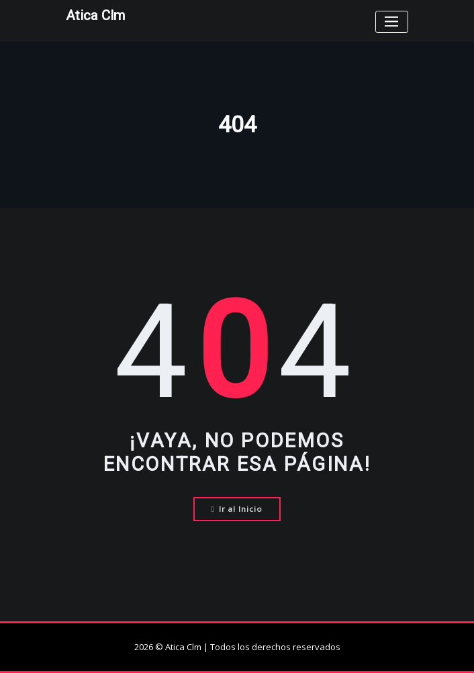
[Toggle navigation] (391, 22)
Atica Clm (95, 15)
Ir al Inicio (237, 509)
